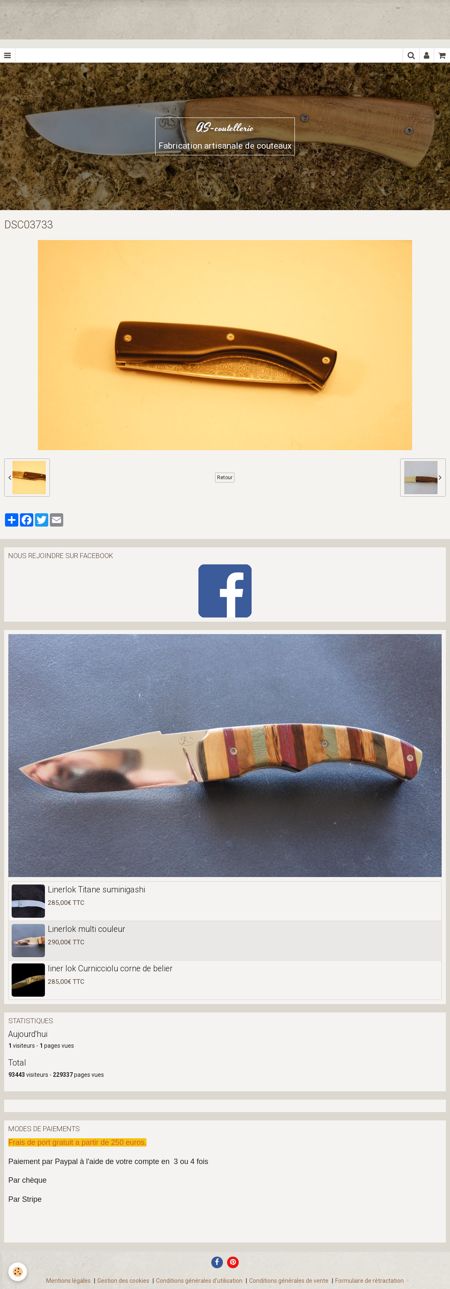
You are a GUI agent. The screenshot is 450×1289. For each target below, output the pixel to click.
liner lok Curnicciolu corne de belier (110, 968)
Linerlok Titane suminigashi (96, 889)
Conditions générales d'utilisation (199, 1280)
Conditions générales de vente (289, 1280)
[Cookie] (17, 1271)
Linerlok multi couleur (86, 929)
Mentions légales (68, 1280)
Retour (224, 477)
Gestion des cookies (123, 1280)
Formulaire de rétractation (369, 1280)
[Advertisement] (151, 18)
